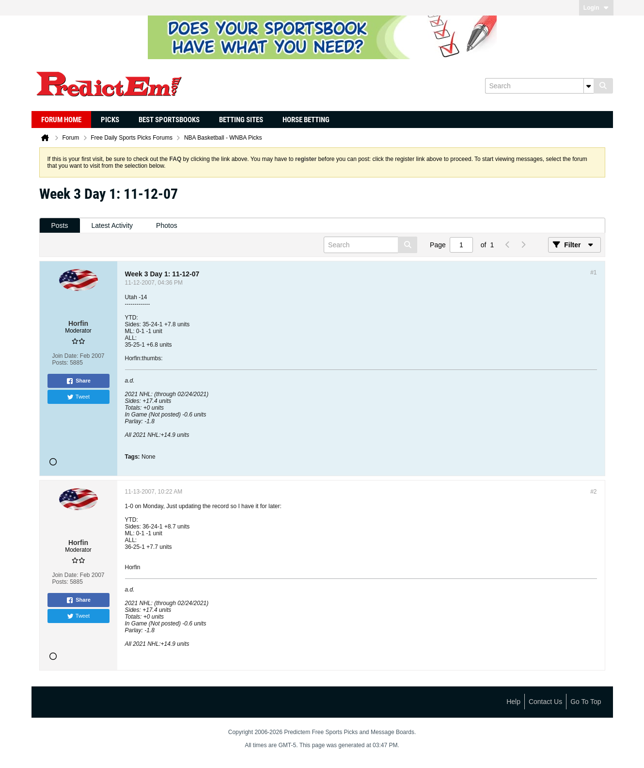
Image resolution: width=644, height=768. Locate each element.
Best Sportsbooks (169, 119)
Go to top (585, 701)
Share (78, 381)
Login (596, 7)
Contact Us (545, 701)
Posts (59, 225)
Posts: (60, 362)
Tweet (78, 397)
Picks (110, 119)
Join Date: (65, 355)
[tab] (60, 225)
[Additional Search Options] (588, 86)
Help (513, 701)
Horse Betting (306, 119)
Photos (166, 225)
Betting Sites (241, 119)
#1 (593, 272)
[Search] (539, 86)
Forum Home (61, 119)
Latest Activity (112, 225)
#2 (593, 491)
